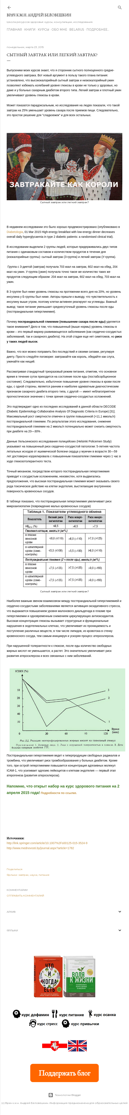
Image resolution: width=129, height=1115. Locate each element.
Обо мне (59, 29)
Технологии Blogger (64, 1095)
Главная (14, 29)
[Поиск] (119, 7)
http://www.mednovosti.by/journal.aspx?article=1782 (40, 848)
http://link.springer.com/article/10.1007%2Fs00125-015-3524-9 (47, 843)
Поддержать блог (64, 1073)
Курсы (43, 29)
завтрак (23, 874)
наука (33, 874)
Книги (29, 29)
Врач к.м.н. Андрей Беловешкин (39, 15)
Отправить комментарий (25, 895)
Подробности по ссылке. (59, 793)
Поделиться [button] (14, 869)
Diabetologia (15, 232)
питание (44, 874)
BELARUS (76, 29)
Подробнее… (97, 29)
